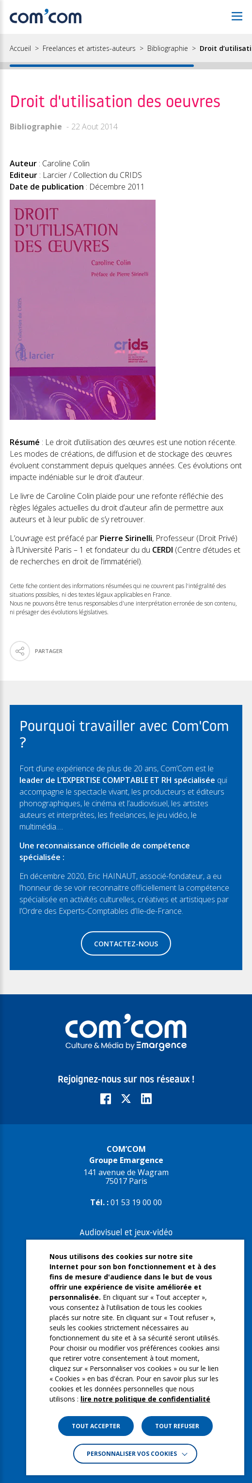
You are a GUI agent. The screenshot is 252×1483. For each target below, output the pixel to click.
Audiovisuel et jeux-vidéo (126, 1233)
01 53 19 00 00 (136, 1202)
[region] (126, 51)
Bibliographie (167, 48)
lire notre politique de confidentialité (145, 1398)
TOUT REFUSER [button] (177, 1426)
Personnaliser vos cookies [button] (132, 1454)
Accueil (20, 48)
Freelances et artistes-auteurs (89, 48)
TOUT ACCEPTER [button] (96, 1426)
